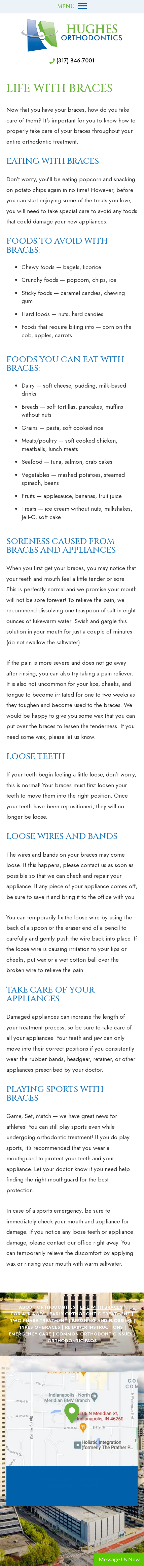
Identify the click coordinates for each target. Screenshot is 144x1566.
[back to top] (72, 1528)
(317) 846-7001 (76, 60)
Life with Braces (101, 1307)
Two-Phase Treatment (38, 1320)
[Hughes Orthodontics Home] (72, 35)
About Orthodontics (47, 1307)
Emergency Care (30, 1334)
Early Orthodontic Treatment (89, 1314)
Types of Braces (39, 1327)
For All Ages (28, 1314)
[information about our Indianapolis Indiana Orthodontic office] (79, 1413)
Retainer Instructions (94, 1327)
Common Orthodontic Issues (94, 1334)
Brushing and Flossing (102, 1320)
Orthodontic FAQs (72, 1340)
